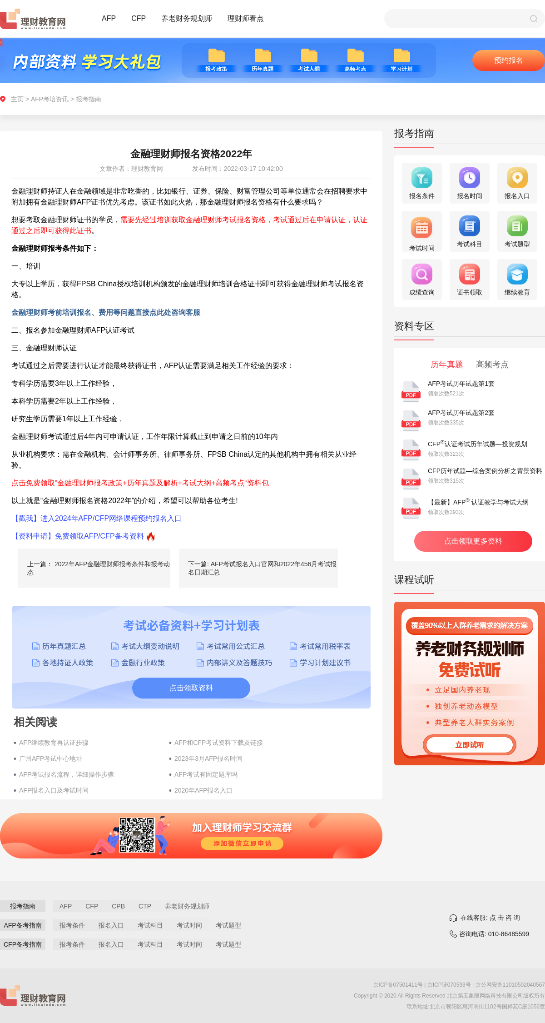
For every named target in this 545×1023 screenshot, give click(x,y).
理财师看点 (246, 18)
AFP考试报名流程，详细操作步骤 (66, 774)
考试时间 (189, 925)
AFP (109, 18)
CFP (138, 18)
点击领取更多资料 (473, 541)
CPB (118, 906)
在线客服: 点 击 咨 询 (490, 917)
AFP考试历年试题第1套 (461, 383)
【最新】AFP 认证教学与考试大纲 (478, 502)
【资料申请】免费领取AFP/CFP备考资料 (77, 536)
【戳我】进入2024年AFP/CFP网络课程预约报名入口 (96, 518)
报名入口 (111, 925)
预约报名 (508, 60)
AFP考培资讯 (50, 99)
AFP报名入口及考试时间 (54, 790)
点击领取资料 (191, 688)
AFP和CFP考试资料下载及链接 (218, 742)
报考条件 (72, 925)
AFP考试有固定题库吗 (206, 774)
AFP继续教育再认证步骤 (54, 742)
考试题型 (228, 925)
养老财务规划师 (186, 18)
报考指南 (88, 99)
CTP (145, 906)
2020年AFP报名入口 (203, 790)
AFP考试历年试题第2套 (461, 412)
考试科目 (150, 925)
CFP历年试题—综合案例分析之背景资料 (485, 470)
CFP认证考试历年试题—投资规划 (477, 444)
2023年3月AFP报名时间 (208, 758)
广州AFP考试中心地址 (50, 758)
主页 (17, 99)
